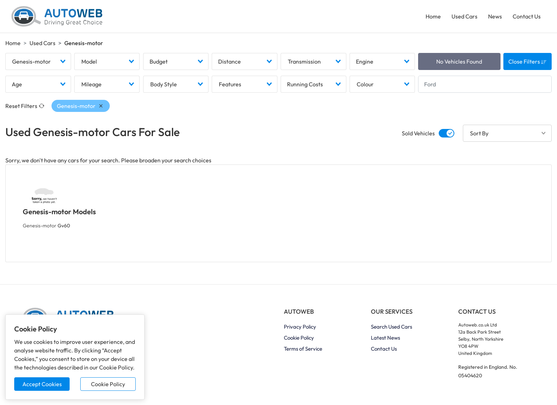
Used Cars (464, 16)
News (495, 16)
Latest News (385, 337)
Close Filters (527, 61)
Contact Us (527, 16)
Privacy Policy (300, 326)
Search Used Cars (391, 326)
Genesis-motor (46, 225)
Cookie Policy (108, 384)
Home (433, 16)
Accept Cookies (42, 384)
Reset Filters (24, 105)
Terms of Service (303, 348)
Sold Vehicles (418, 133)
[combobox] (38, 61)
